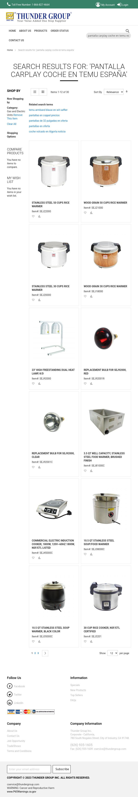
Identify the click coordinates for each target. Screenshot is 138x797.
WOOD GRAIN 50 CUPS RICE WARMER (105, 202)
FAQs (73, 700)
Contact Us (16, 40)
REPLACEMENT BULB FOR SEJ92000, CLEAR (53, 455)
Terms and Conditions (19, 751)
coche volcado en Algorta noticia (47, 131)
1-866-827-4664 (41, 4)
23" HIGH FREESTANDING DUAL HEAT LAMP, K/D (53, 371)
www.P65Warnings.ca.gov (21, 791)
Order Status (60, 30)
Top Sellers (76, 695)
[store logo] (38, 16)
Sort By (98, 92)
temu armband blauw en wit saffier (48, 109)
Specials (75, 685)
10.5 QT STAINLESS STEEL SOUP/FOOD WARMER (99, 542)
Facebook (16, 686)
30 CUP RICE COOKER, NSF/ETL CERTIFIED (102, 629)
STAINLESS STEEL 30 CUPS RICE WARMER (50, 288)
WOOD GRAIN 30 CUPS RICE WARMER (105, 286)
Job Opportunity (16, 741)
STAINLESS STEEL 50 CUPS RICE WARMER (50, 204)
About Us (25, 30)
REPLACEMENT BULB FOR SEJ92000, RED (105, 371)
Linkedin (15, 702)
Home (10, 50)
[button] (33, 216)
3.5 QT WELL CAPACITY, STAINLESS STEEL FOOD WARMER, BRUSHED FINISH (104, 457)
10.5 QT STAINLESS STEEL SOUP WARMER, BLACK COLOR (51, 629)
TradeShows (14, 746)
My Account (105, 4)
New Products (78, 690)
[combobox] (108, 36)
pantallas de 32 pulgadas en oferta (48, 120)
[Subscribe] (62, 769)
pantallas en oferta (39, 126)
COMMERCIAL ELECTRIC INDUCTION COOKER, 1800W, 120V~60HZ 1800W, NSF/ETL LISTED (53, 544)
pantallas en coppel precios (44, 115)
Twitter (14, 694)
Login (122, 4)
